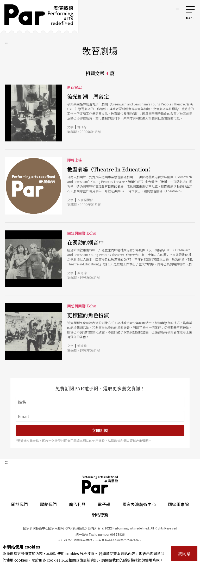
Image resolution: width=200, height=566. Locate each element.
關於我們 (19, 504)
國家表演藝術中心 (139, 504)
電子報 (104, 504)
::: (177, 8)
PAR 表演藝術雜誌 (100, 484)
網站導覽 (100, 514)
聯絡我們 (48, 504)
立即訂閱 (100, 430)
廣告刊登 (77, 504)
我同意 (184, 553)
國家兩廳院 (178, 504)
